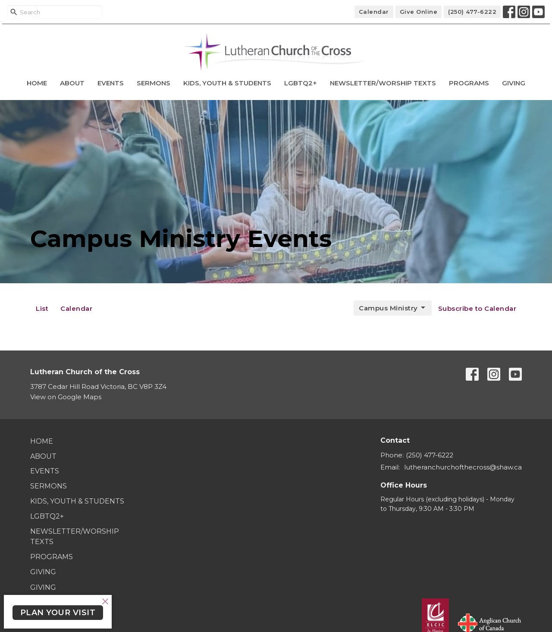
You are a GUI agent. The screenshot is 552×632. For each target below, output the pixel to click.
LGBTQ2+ (300, 83)
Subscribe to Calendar (477, 308)
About (72, 83)
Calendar (374, 11)
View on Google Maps (65, 397)
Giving (513, 83)
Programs (469, 83)
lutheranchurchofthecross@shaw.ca (463, 467)
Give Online (419, 11)
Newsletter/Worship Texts (383, 83)
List (42, 308)
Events (110, 83)
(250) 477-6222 (472, 11)
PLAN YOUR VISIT (58, 612)
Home (37, 83)
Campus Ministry (393, 307)
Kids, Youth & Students (227, 83)
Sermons (153, 83)
